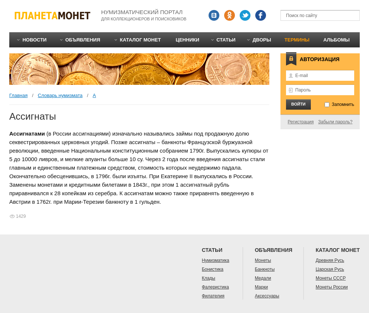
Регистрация (301, 121)
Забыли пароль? (335, 121)
